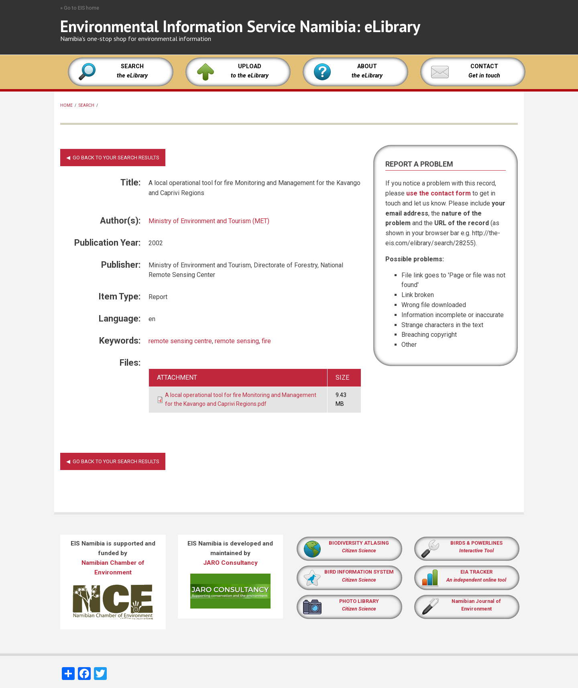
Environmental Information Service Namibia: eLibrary (240, 26)
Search (86, 105)
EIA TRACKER (476, 572)
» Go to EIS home (79, 8)
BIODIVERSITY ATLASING (359, 543)
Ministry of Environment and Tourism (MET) (209, 221)
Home (66, 105)
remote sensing (237, 341)
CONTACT (484, 66)
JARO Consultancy (230, 562)
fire (266, 341)
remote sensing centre (180, 341)
